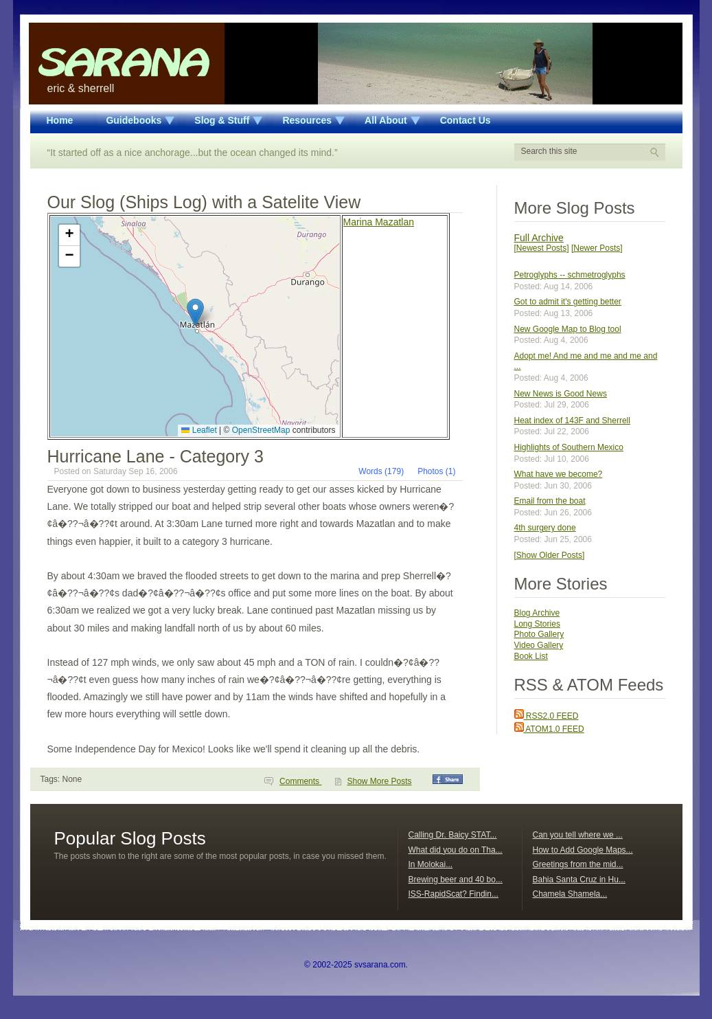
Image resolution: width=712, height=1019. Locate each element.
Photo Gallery (539, 634)
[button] (195, 312)
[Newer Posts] (597, 248)
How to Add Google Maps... (583, 850)
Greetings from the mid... (578, 864)
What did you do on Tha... (456, 850)
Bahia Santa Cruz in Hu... (579, 879)
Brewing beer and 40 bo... (456, 879)
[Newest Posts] (541, 248)
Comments (300, 781)
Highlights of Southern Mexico (568, 447)
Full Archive (539, 237)
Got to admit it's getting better (567, 301)
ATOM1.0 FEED (549, 729)
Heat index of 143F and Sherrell (572, 420)
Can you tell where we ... (578, 835)
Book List (531, 656)
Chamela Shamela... (570, 894)
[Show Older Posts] (549, 555)
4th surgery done (545, 528)
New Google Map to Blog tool (567, 329)
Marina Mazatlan (379, 221)
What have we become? (558, 474)
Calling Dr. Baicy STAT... (453, 835)
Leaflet (198, 430)
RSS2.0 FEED (546, 716)
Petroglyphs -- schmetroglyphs (569, 275)
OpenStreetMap (261, 430)
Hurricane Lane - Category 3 (155, 456)
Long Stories (537, 624)
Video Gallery (539, 645)
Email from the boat (550, 501)
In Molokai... (431, 864)
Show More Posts (379, 781)
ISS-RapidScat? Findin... (453, 894)
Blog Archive (537, 613)
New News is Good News (560, 394)
